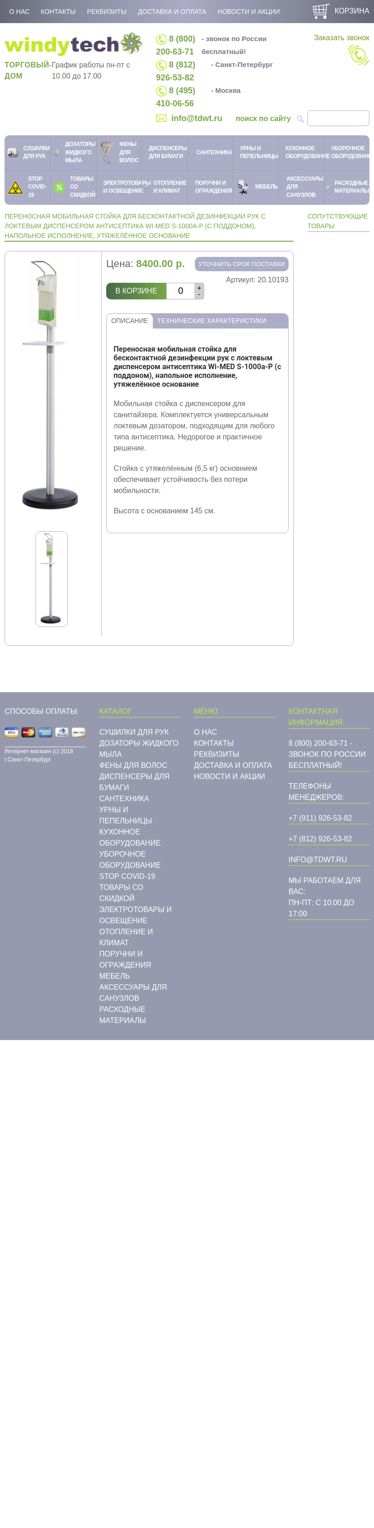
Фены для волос (133, 765)
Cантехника (124, 799)
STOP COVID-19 (127, 876)
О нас (19, 11)
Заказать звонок (341, 50)
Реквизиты (107, 11)
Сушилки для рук (134, 732)
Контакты (58, 11)
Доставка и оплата (172, 11)
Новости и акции (248, 11)
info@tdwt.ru (197, 118)
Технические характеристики (211, 320)
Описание (129, 320)
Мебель (114, 976)
